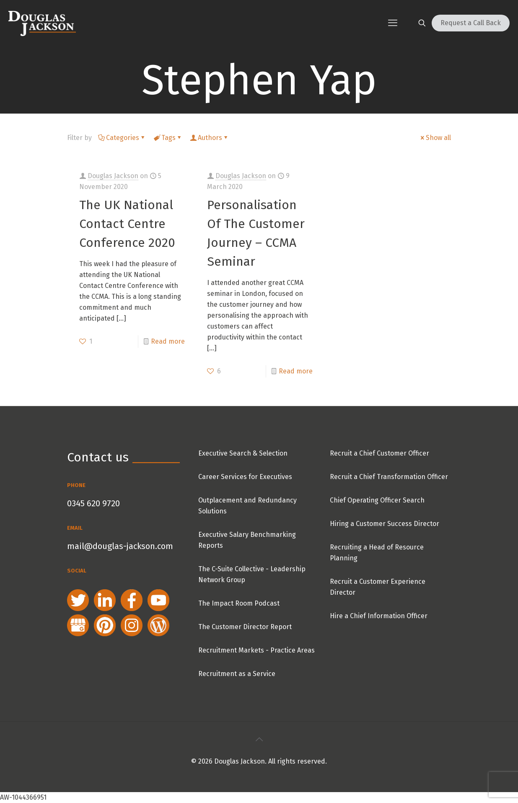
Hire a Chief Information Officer (378, 616)
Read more (168, 341)
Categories (122, 138)
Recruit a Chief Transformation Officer (389, 477)
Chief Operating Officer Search (377, 500)
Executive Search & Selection (242, 453)
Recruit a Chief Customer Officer (379, 453)
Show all (435, 138)
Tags (167, 138)
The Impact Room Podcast (239, 603)
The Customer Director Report (245, 627)
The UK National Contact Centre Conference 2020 (127, 223)
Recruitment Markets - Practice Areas (256, 650)
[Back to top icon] (259, 739)
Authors (209, 138)
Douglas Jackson (113, 176)
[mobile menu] (393, 23)
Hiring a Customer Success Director (384, 524)
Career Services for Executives (245, 477)
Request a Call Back (470, 23)
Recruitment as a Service (236, 674)
